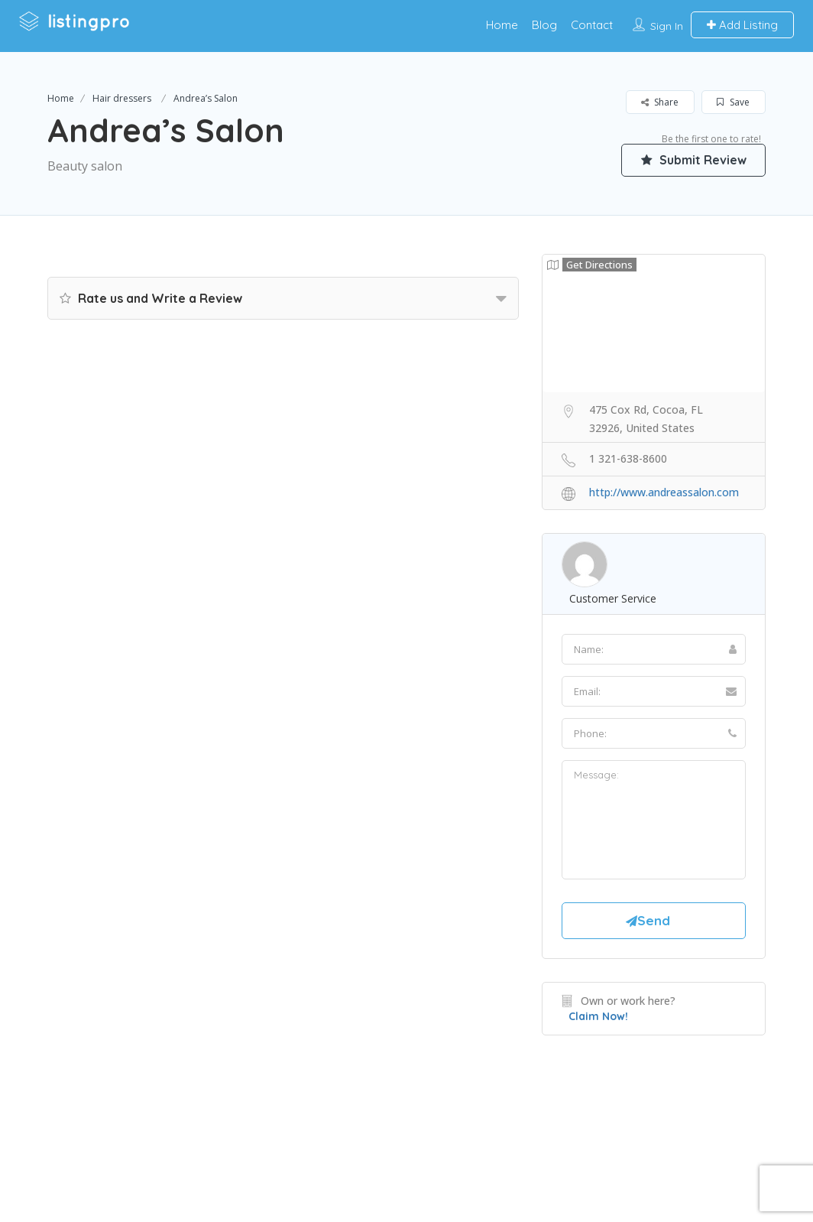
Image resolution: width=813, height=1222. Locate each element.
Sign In (666, 26)
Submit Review (693, 159)
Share (660, 102)
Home (502, 25)
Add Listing (742, 25)
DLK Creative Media (460, 1148)
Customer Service (612, 598)
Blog (544, 25)
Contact (592, 25)
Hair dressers (121, 98)
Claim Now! (598, 1016)
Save (733, 102)
